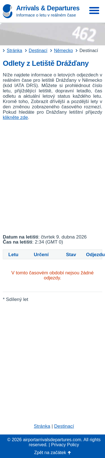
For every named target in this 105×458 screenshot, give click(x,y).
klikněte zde (15, 117)
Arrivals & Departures (48, 8)
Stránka (42, 426)
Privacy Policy (65, 444)
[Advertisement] (52, 177)
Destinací (64, 426)
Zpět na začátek (50, 452)
